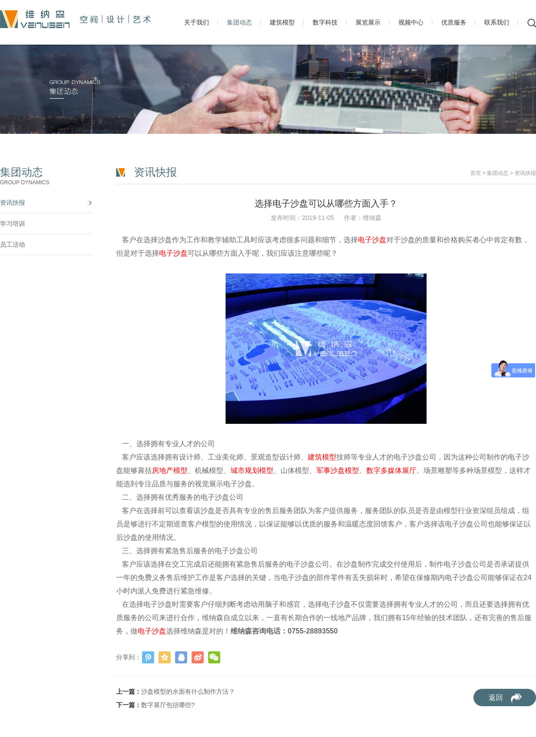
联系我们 (496, 22)
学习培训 (12, 223)
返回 (496, 697)
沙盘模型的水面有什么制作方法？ (188, 691)
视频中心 (410, 22)
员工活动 (12, 244)
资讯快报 (12, 202)
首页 (475, 173)
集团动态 (239, 22)
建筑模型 (282, 22)
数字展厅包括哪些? (168, 704)
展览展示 (368, 22)
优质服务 (453, 22)
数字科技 (325, 22)
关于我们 (196, 22)
